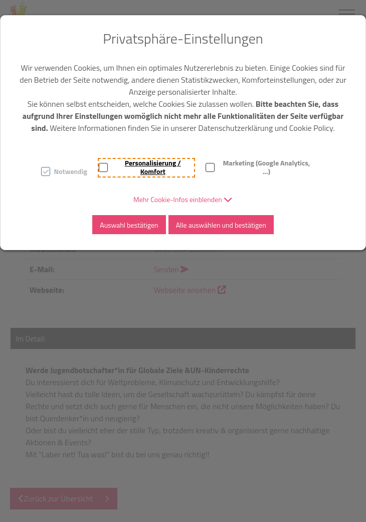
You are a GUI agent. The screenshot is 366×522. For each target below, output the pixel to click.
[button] (183, 199)
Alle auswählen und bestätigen (221, 225)
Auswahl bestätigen (129, 225)
